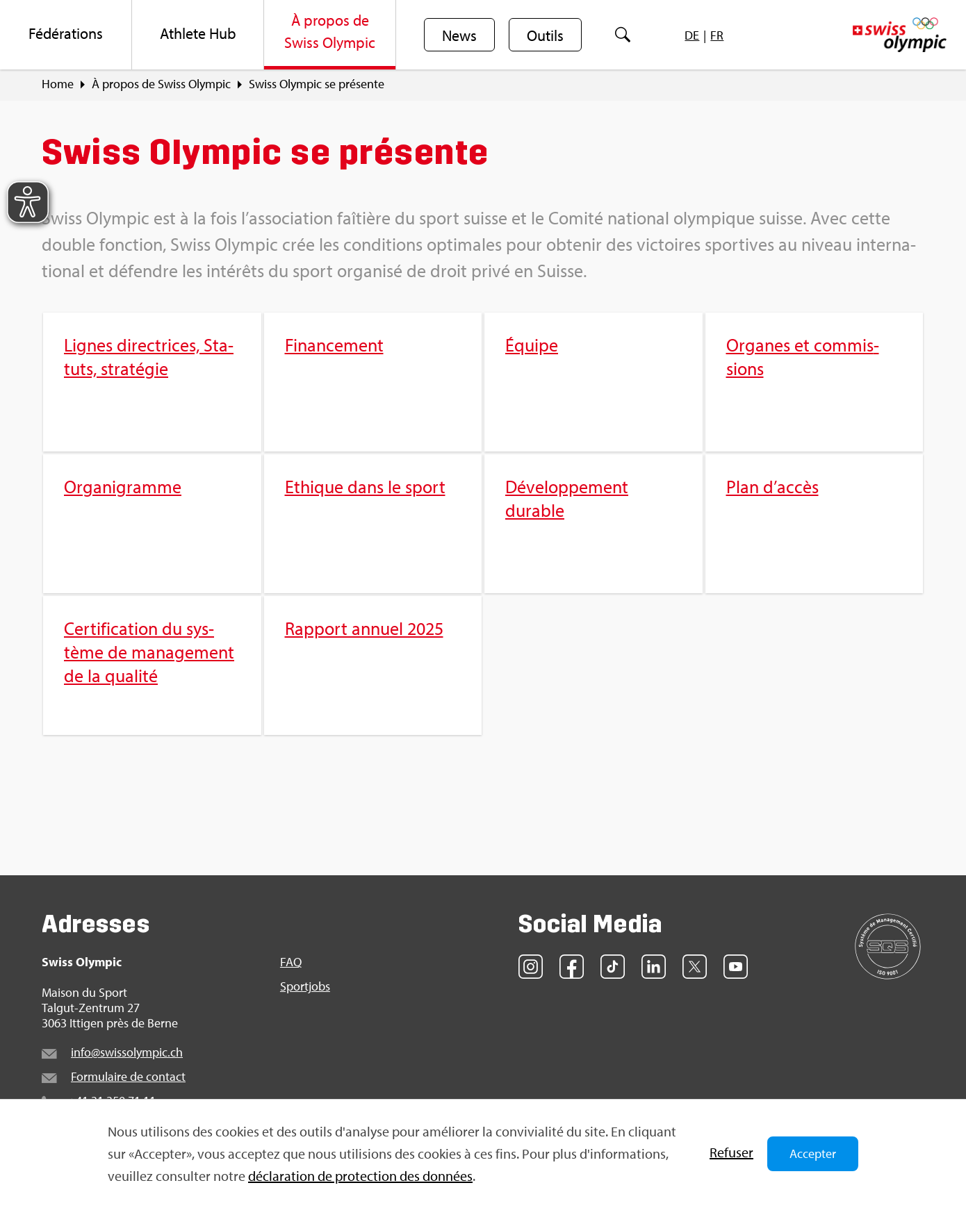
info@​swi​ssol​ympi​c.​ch (127, 1052)
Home (58, 84)
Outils (545, 35)
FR (716, 35)
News (459, 35)
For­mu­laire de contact (128, 1076)
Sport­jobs (305, 986)
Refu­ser (731, 1152)
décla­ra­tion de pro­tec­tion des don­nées (360, 1175)
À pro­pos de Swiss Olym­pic (161, 84)
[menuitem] (66, 34)
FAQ (291, 962)
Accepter (812, 1153)
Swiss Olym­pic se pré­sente (316, 84)
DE (692, 35)
